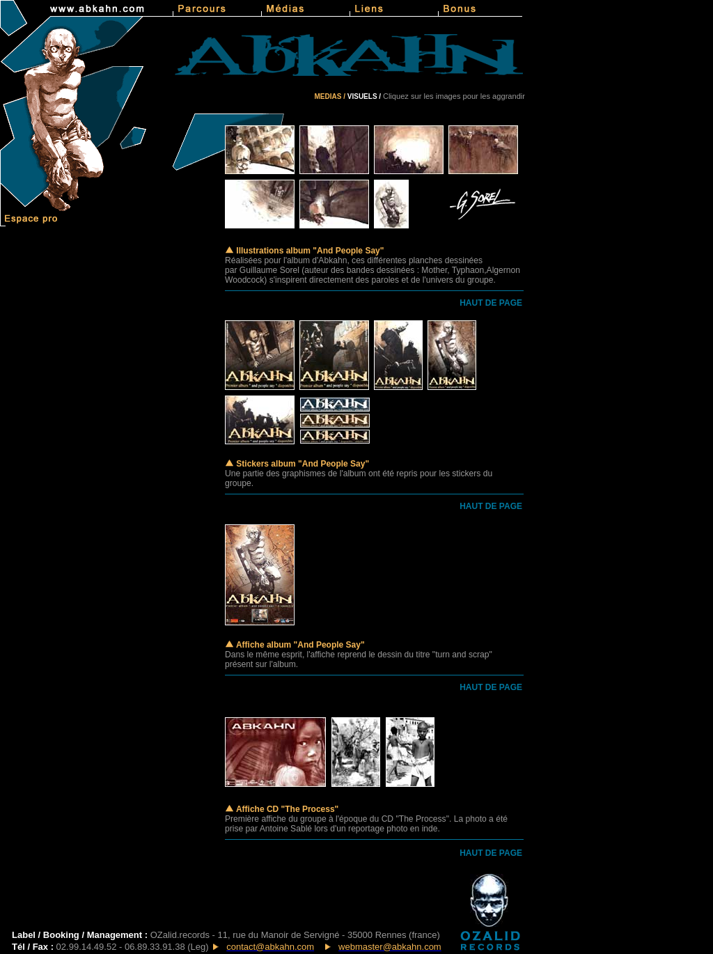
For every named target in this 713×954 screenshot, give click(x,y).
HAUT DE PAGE (491, 303)
